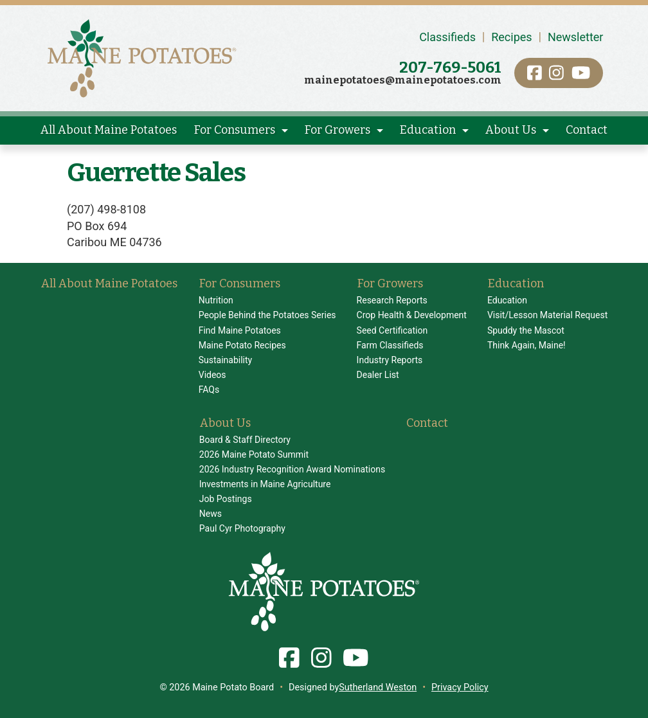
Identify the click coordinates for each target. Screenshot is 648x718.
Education (428, 130)
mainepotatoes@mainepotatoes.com (402, 80)
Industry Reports (390, 360)
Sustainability (225, 360)
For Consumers (234, 130)
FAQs (209, 389)
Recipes (511, 37)
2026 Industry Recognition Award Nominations (292, 469)
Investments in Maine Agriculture (265, 484)
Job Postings (225, 499)
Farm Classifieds (390, 345)
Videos (212, 375)
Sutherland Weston (378, 687)
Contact (587, 130)
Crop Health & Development (412, 315)
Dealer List (378, 375)
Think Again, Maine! (526, 345)
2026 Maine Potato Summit (254, 454)
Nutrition (216, 300)
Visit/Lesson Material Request (547, 315)
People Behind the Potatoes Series (267, 315)
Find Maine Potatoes (240, 330)
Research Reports (392, 300)
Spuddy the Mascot (525, 330)
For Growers (337, 130)
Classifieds (447, 37)
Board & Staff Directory (245, 440)
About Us (510, 130)
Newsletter (576, 37)
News (210, 513)
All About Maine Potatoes (108, 130)
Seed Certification (392, 330)
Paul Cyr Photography (242, 528)
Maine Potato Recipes (242, 345)
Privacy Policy (460, 687)
